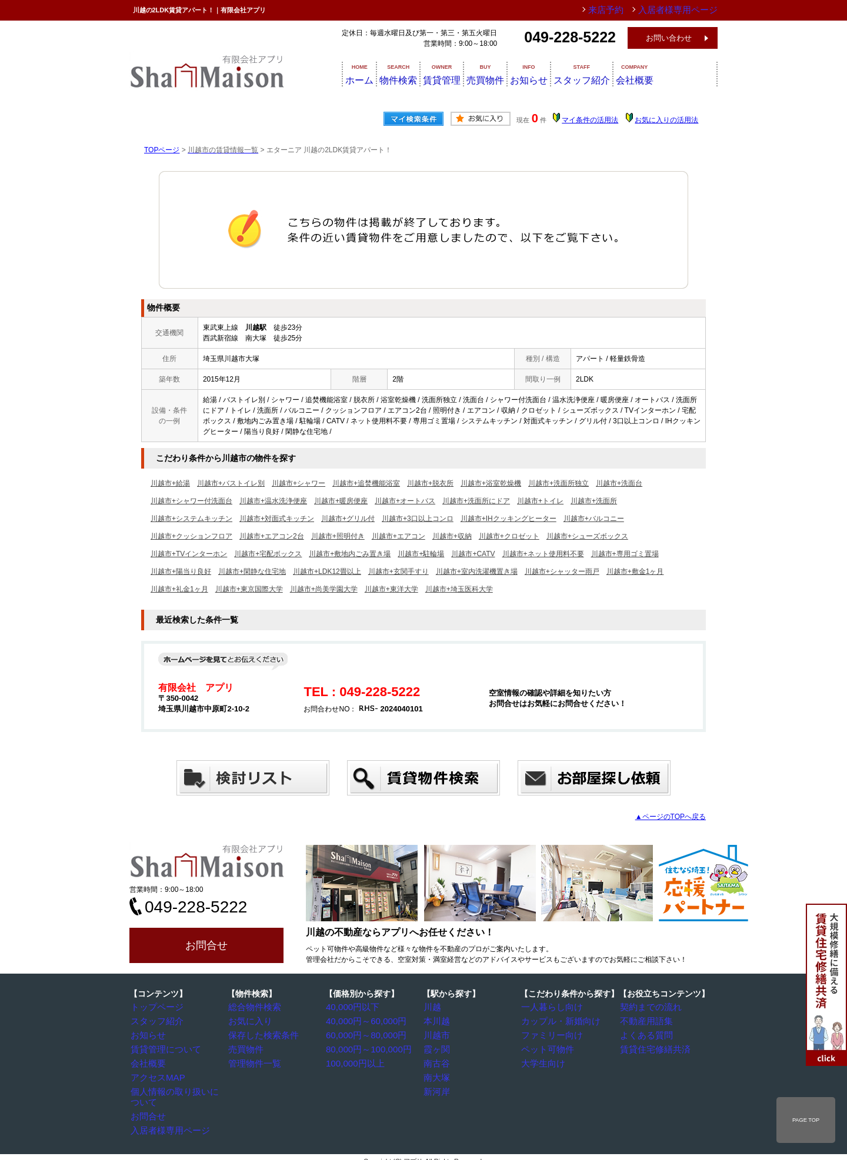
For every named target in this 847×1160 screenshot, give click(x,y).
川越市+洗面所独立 (558, 483)
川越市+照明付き (338, 536)
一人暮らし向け (550, 1007)
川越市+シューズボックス (587, 536)
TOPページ (161, 150)
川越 (435, 1007)
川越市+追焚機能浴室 (366, 483)
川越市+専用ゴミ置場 (625, 554)
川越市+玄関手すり (398, 571)
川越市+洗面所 (594, 501)
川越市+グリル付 (348, 518)
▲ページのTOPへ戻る (670, 817)
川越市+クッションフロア (191, 536)
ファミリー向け (550, 1034)
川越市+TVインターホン (189, 554)
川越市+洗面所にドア (476, 501)
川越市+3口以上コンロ (417, 518)
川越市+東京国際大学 (249, 589)
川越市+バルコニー (593, 518)
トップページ (156, 1007)
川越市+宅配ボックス (268, 554)
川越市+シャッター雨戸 (562, 571)
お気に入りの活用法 (666, 120)
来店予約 (625, 10)
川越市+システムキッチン (191, 518)
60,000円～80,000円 (362, 1034)
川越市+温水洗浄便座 (273, 501)
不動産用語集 (645, 1021)
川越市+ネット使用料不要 (543, 554)
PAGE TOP (805, 1120)
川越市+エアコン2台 (271, 536)
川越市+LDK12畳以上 (327, 571)
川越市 (438, 1034)
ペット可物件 (546, 1048)
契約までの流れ (648, 1007)
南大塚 (438, 1075)
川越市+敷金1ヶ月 (635, 571)
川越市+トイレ (540, 501)
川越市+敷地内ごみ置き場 (350, 554)
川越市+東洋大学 (391, 589)
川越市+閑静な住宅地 (252, 571)
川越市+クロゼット (509, 536)
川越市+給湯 (170, 483)
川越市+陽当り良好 (181, 571)
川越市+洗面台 (619, 483)
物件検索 (396, 73)
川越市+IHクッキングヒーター (508, 518)
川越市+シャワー (298, 483)
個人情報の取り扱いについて (180, 1088)
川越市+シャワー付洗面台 (191, 501)
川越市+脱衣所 (430, 483)
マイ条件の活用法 (590, 120)
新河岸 (438, 1088)
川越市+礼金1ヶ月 (179, 589)
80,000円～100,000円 (364, 1048)
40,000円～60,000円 (362, 1021)
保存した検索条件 (260, 1034)
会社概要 (689, 73)
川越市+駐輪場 (421, 554)
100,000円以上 (353, 1061)
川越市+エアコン (398, 536)
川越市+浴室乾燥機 (491, 483)
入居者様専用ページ (166, 1115)
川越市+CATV (473, 554)
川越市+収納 (452, 536)
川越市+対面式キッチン (276, 518)
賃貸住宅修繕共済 (652, 1048)
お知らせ (562, 73)
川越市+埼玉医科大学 (459, 589)
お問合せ (206, 945)
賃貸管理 (451, 73)
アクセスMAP (156, 1075)
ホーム (345, 73)
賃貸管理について (163, 1048)
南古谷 (438, 1061)
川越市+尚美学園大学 (324, 589)
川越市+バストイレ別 (231, 483)
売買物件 (507, 73)
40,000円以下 (351, 1007)
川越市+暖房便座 (341, 501)
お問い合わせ (669, 38)
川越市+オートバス (405, 501)
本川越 (438, 1021)
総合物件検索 (253, 1007)
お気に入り (250, 1021)
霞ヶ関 (438, 1048)
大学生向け (543, 1061)
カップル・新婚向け (557, 1021)
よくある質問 (645, 1034)
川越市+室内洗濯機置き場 (477, 571)
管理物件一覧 (253, 1061)
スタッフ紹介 (626, 73)
